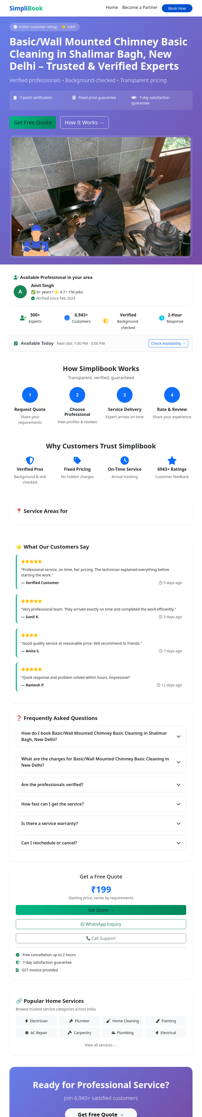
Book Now (177, 8)
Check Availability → (168, 343)
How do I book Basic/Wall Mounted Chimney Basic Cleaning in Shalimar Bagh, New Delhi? (101, 736)
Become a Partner (140, 7)
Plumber (79, 1020)
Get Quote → (101, 910)
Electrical (165, 1032)
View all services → (101, 1044)
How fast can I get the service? (101, 804)
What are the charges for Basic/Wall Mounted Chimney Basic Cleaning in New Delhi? (101, 762)
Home (112, 7)
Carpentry (79, 1032)
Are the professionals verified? (101, 784)
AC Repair (36, 1032)
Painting (165, 1020)
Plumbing (123, 1032)
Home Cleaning (122, 1020)
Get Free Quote (33, 122)
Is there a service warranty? (101, 823)
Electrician (36, 1020)
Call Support (101, 938)
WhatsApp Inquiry (101, 924)
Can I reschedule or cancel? (101, 843)
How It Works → (84, 122)
